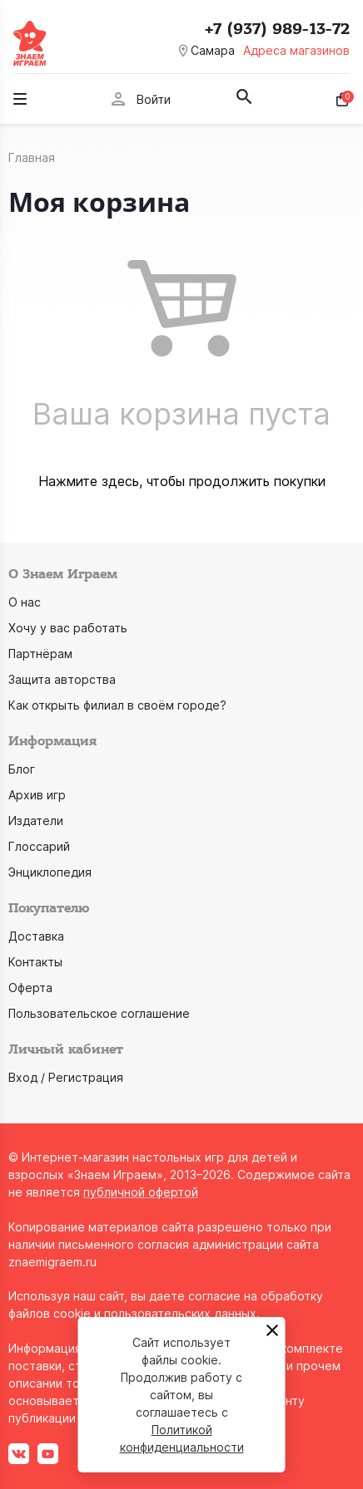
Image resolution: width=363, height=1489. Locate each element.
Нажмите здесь (88, 481)
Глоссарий (39, 846)
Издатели (35, 820)
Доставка (36, 936)
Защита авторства (62, 679)
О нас (24, 602)
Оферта (30, 987)
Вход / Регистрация (65, 1077)
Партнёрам (40, 653)
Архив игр (37, 795)
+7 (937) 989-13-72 (277, 29)
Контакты (35, 962)
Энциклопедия (50, 872)
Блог (21, 769)
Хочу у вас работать (67, 628)
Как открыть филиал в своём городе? (117, 705)
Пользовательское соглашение (99, 1013)
